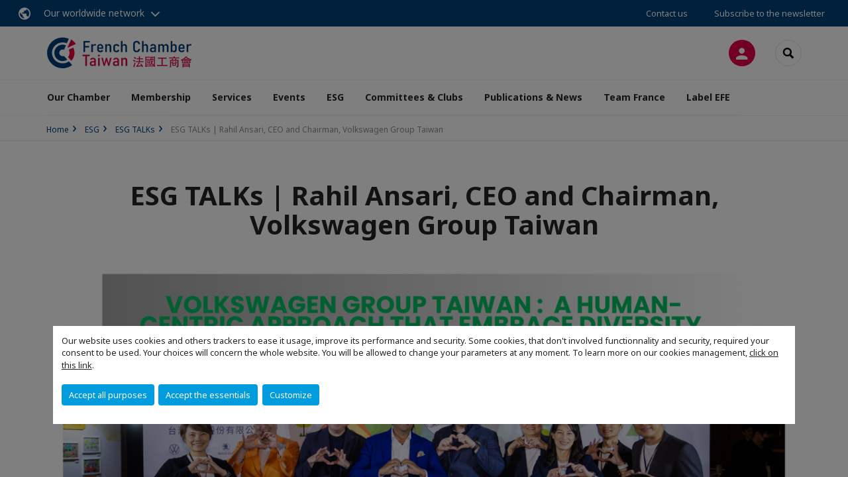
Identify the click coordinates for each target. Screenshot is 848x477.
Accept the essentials (208, 395)
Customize (291, 395)
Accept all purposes (108, 395)
